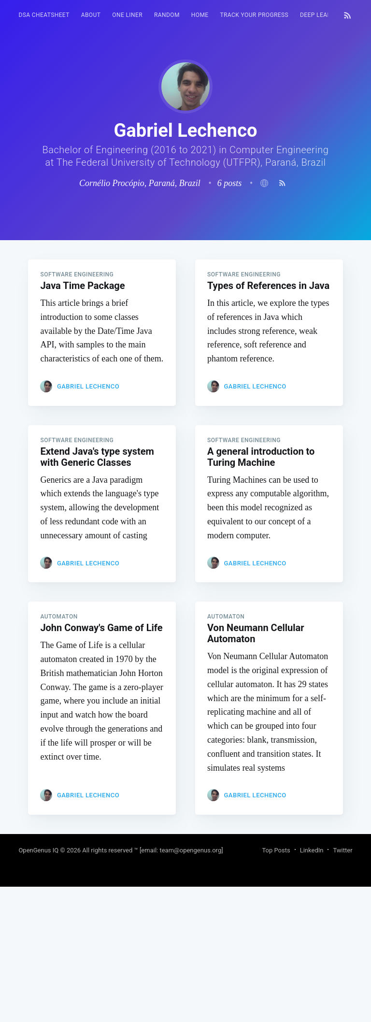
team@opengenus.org (190, 985)
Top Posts (276, 985)
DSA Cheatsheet (43, 15)
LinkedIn (312, 985)
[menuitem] (44, 15)
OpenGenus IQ (38, 985)
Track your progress (254, 15)
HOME (200, 15)
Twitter (342, 985)
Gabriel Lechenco (88, 521)
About (91, 15)
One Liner (127, 15)
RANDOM (167, 15)
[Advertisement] (185, 307)
